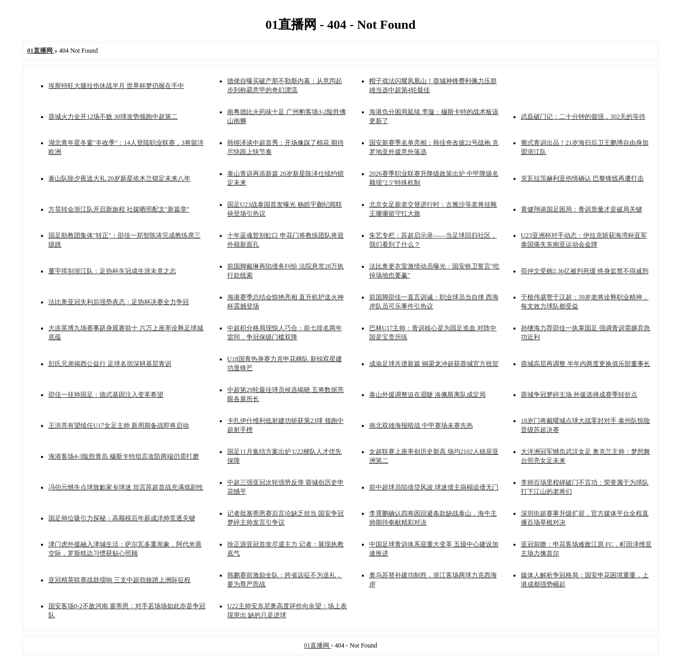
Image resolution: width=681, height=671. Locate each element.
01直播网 (317, 645)
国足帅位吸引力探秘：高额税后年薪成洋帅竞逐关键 (121, 518)
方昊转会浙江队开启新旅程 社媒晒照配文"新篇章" (118, 209)
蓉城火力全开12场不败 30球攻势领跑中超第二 (113, 116)
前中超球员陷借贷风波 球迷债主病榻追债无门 (434, 487)
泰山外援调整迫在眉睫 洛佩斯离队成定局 (427, 394)
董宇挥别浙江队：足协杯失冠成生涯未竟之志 (112, 271)
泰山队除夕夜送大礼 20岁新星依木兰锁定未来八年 (119, 178)
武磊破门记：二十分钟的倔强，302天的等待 (583, 116)
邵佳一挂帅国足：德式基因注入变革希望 (105, 394)
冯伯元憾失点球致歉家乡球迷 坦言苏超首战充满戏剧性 (125, 487)
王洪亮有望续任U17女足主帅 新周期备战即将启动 (118, 425)
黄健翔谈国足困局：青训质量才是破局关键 (581, 209)
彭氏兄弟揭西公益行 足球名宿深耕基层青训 (109, 363)
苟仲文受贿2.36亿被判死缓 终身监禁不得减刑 (585, 271)
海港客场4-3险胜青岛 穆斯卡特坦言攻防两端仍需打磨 (123, 456)
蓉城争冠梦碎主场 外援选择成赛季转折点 (579, 394)
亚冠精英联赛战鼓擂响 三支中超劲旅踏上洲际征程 (119, 580)
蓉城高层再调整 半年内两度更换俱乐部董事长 (585, 363)
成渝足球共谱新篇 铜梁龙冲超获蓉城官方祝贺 (434, 363)
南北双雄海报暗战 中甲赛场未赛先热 (421, 425)
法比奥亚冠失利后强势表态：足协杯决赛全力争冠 (118, 302)
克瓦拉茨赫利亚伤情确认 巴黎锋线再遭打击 (582, 178)
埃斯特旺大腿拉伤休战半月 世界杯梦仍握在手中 (116, 85)
